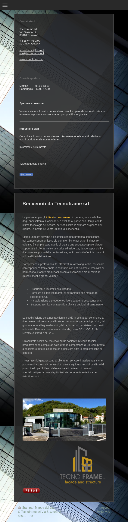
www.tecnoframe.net (31, 59)
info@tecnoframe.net (32, 53)
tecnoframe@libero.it (32, 50)
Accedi (105, 507)
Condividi (26, 174)
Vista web (103, 511)
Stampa (25, 507)
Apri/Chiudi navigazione (64, 5)
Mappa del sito (45, 507)
